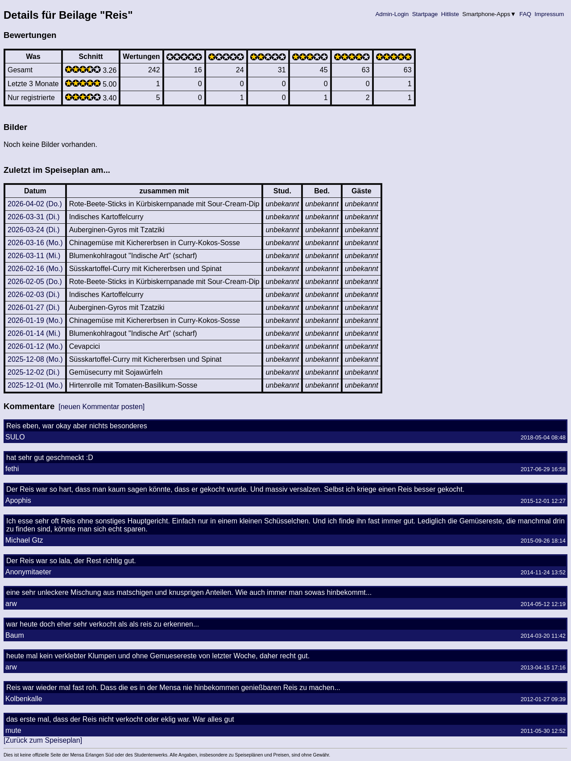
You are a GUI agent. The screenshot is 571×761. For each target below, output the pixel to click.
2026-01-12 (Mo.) (35, 346)
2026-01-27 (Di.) (34, 307)
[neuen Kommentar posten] (101, 406)
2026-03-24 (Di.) (34, 230)
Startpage (424, 14)
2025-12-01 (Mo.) (35, 385)
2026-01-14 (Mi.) (34, 333)
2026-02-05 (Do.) (35, 281)
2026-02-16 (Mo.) (35, 268)
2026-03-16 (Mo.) (35, 243)
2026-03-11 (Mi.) (34, 255)
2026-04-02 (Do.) (35, 204)
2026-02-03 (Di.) (34, 294)
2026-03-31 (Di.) (34, 217)
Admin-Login (392, 14)
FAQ (525, 14)
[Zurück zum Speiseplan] (43, 740)
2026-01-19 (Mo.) (35, 320)
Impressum (549, 14)
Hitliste (449, 14)
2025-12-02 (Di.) (34, 372)
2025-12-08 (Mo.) (35, 359)
